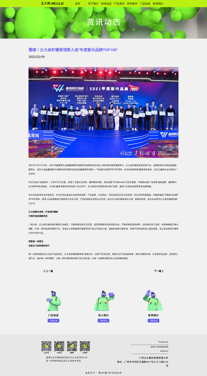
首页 (77, 3)
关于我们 (93, 3)
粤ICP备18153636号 (110, 373)
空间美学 (132, 3)
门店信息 (145, 3)
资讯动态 (106, 3)
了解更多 (53, 320)
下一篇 (157, 271)
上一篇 (49, 271)
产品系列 (119, 3)
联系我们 (158, 3)
